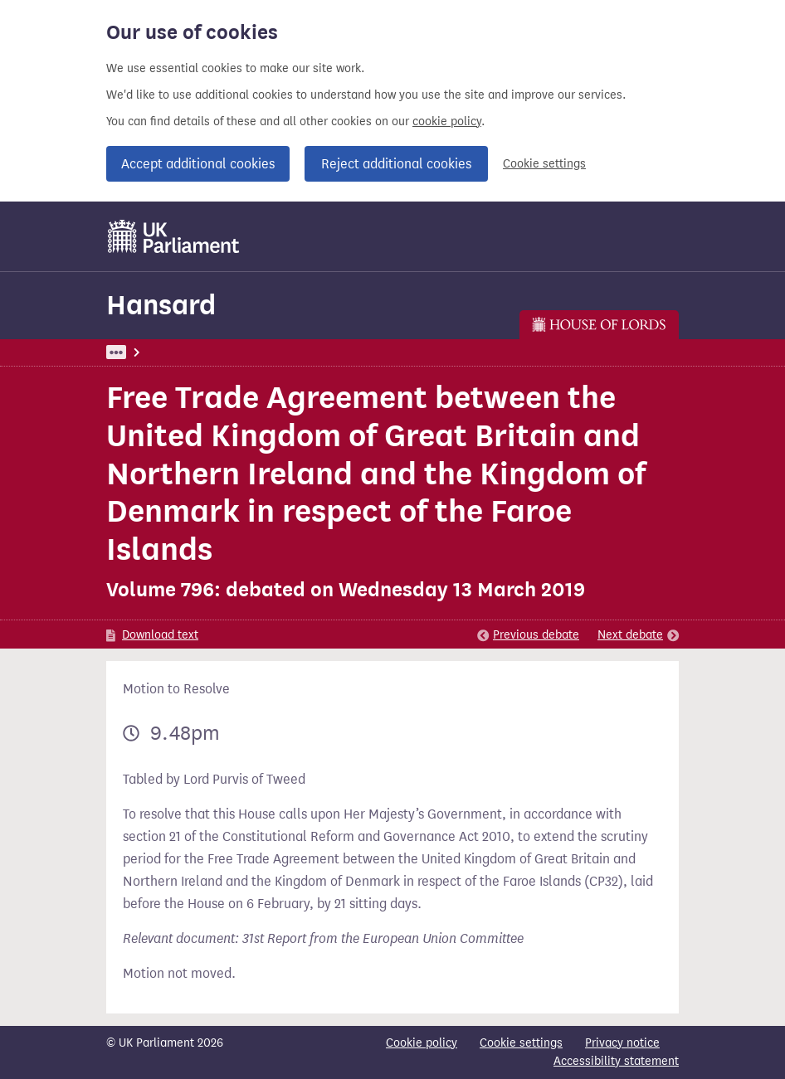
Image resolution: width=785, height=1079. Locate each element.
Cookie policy (421, 1043)
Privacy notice (622, 1043)
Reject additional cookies (396, 164)
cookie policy (446, 121)
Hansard (161, 305)
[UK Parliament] (173, 236)
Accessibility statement (616, 1061)
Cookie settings (544, 164)
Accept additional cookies (198, 164)
